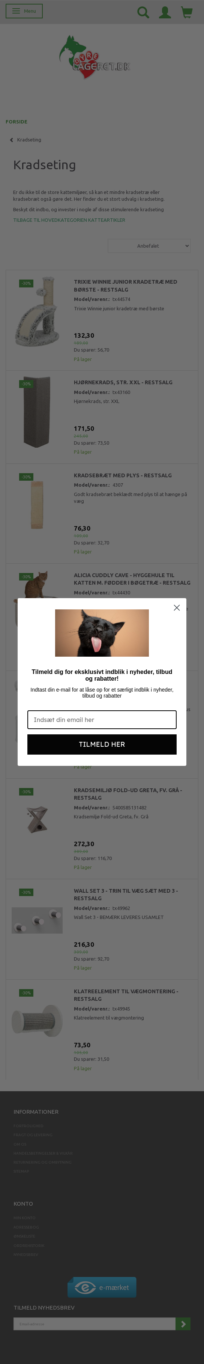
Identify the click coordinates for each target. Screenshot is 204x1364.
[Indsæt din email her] (102, 719)
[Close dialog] (176, 607)
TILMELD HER (102, 744)
